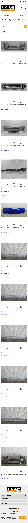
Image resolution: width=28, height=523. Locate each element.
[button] (25, 2)
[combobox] (14, 26)
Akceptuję (22, 517)
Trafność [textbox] (4, 26)
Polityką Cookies (5, 514)
